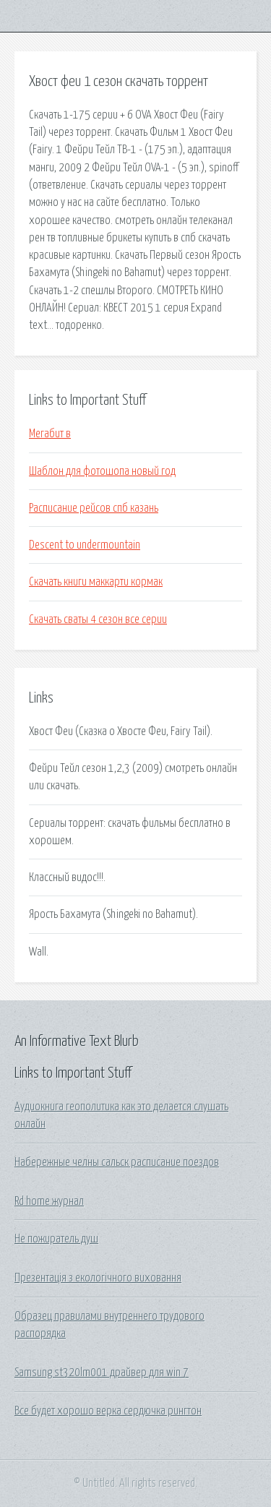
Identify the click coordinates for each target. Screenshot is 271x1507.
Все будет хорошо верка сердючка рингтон (108, 1411)
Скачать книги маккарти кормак (96, 582)
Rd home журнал (49, 1201)
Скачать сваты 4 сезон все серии (98, 619)
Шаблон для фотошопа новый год (102, 471)
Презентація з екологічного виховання (97, 1278)
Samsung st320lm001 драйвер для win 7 (101, 1372)
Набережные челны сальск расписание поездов (116, 1162)
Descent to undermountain (84, 545)
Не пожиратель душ (56, 1239)
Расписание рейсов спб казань (93, 508)
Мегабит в (50, 433)
